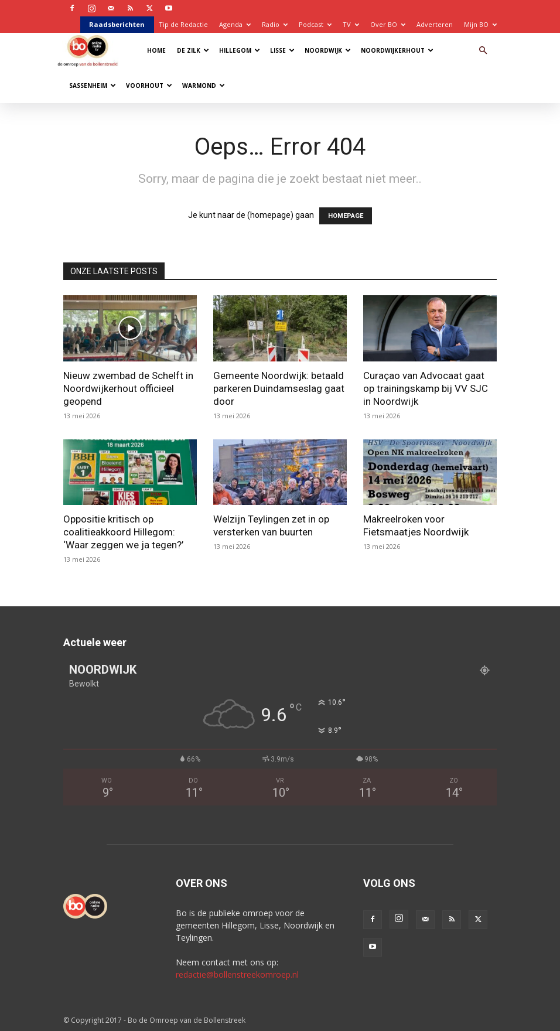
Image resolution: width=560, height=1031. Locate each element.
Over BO (387, 24)
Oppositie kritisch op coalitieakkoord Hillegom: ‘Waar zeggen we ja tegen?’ (123, 532)
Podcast (315, 24)
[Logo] (90, 50)
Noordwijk (328, 50)
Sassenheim (92, 85)
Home (156, 50)
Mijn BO (480, 24)
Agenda (235, 24)
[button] (483, 50)
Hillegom (239, 50)
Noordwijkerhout (397, 50)
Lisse (282, 50)
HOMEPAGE (345, 216)
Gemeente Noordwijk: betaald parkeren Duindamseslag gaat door (278, 388)
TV (351, 24)
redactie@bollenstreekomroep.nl (237, 974)
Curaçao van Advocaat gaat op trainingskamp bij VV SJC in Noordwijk (425, 388)
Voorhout (149, 85)
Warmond (203, 85)
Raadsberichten (117, 24)
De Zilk (193, 50)
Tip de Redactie (183, 24)
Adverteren (434, 24)
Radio (275, 24)
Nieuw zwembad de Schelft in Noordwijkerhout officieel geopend (128, 388)
